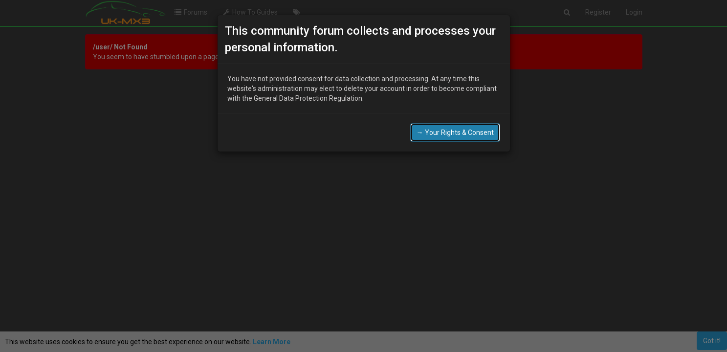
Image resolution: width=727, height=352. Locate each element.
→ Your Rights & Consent (455, 132)
